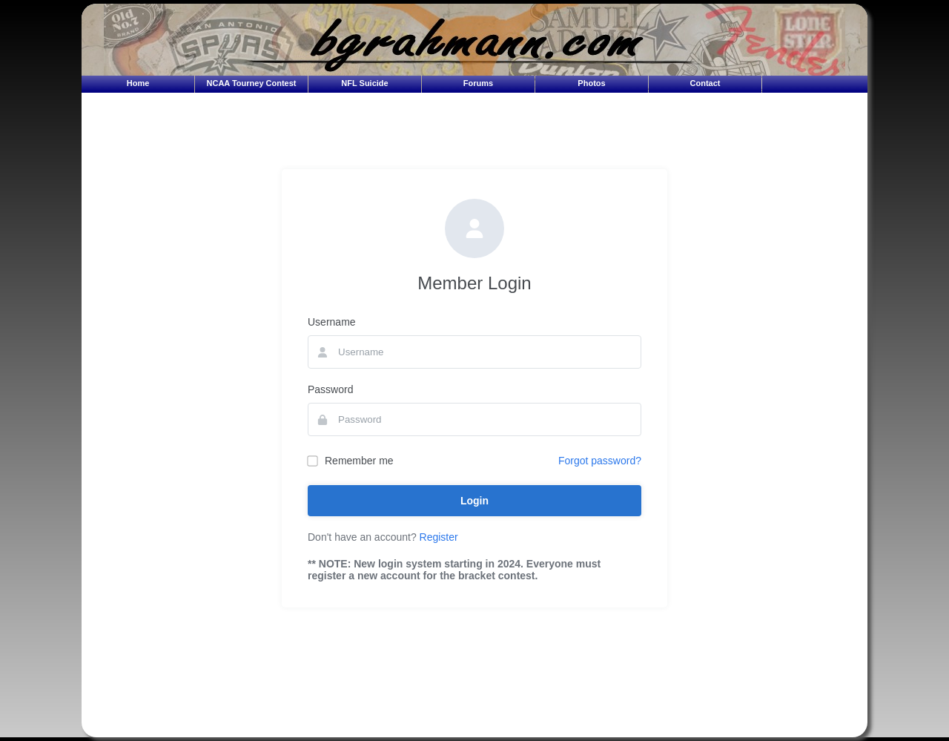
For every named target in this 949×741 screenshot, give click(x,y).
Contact (705, 83)
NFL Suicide (364, 83)
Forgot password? (599, 461)
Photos (591, 83)
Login (474, 501)
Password (330, 389)
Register (439, 537)
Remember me (351, 461)
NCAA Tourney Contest (252, 83)
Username (332, 322)
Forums (478, 83)
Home (138, 83)
